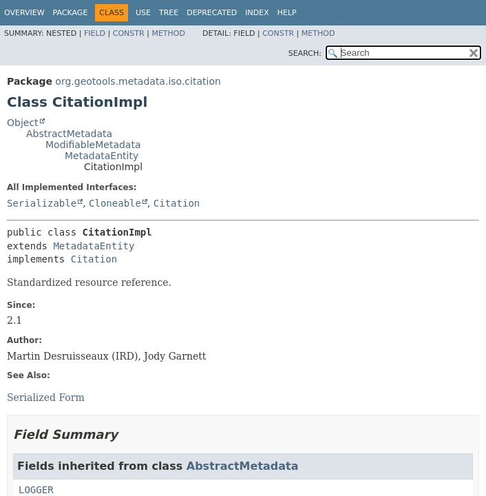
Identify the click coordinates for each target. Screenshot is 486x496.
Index (256, 12)
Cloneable (115, 203)
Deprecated (212, 12)
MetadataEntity (101, 155)
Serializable (41, 203)
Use (143, 12)
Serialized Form (46, 397)
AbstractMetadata (69, 133)
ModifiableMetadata (93, 144)
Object (23, 122)
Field (94, 33)
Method (168, 33)
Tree (168, 12)
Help (287, 12)
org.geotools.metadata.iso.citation (137, 81)
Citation (177, 203)
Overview (24, 12)
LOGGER (36, 489)
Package (70, 12)
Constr (129, 33)
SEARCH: (304, 53)
